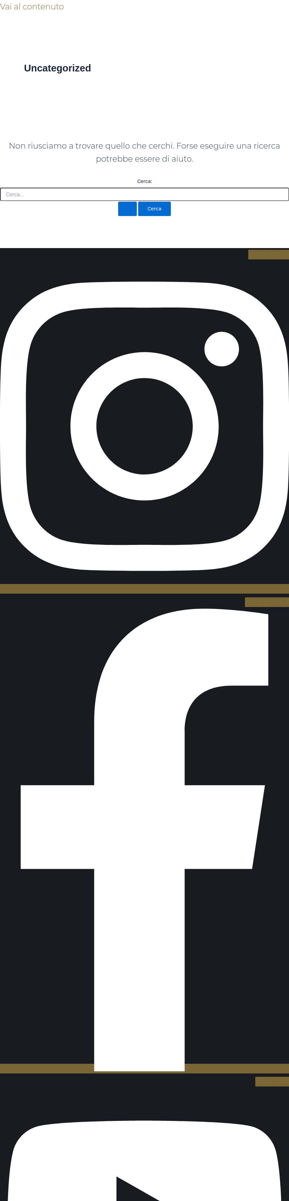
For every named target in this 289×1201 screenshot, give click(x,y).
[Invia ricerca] (127, 209)
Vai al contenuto (32, 6)
